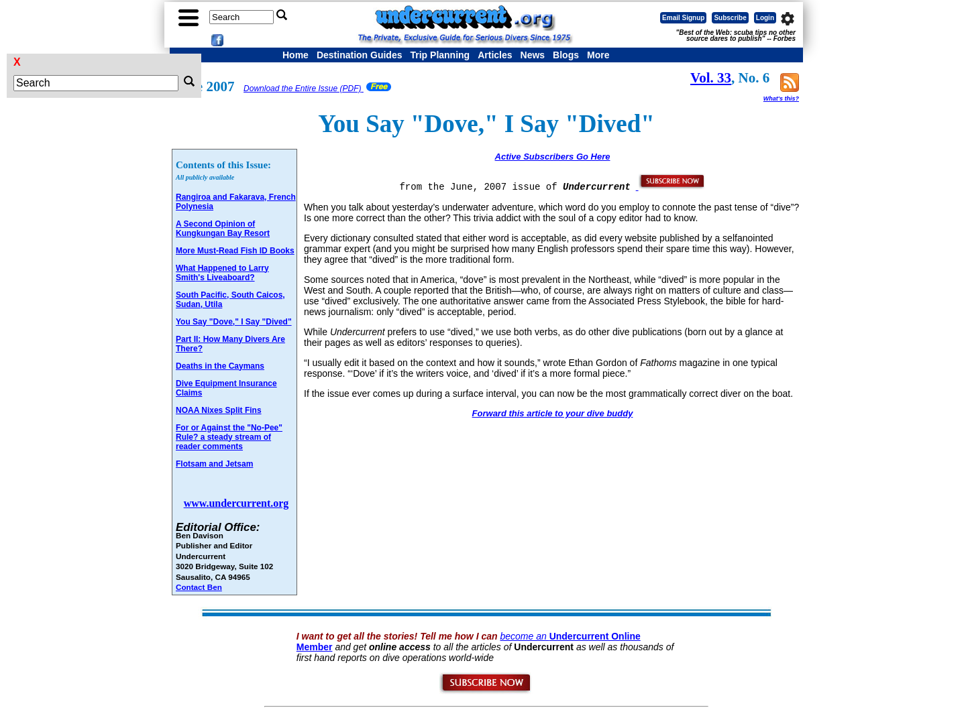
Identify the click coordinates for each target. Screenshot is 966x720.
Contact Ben (199, 587)
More (598, 55)
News (533, 55)
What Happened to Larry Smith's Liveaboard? (222, 272)
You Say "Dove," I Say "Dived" (234, 321)
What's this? (781, 98)
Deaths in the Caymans (220, 366)
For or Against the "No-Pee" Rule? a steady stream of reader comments (229, 437)
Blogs (566, 55)
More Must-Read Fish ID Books (235, 250)
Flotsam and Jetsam (214, 464)
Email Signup (683, 17)
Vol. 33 (710, 78)
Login (765, 17)
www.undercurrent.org (236, 503)
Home (295, 55)
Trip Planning (440, 55)
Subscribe (730, 17)
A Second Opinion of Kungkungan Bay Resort (223, 228)
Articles (495, 55)
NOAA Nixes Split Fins (219, 410)
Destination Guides (359, 55)
